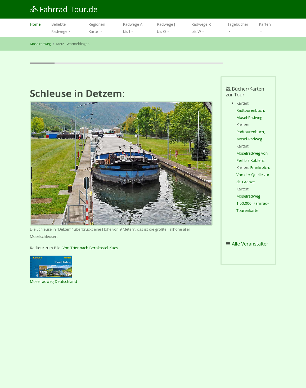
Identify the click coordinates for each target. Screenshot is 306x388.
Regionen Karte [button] (96, 28)
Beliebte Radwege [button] (59, 28)
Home (38, 24)
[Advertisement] (121, 338)
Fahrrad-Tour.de (63, 9)
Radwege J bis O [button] (166, 28)
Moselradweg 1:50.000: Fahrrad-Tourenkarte (252, 203)
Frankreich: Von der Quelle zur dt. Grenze (253, 174)
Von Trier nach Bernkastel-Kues (90, 247)
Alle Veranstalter (250, 243)
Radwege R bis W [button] (201, 28)
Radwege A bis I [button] (132, 28)
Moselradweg (40, 44)
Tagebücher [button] (237, 24)
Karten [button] (265, 24)
